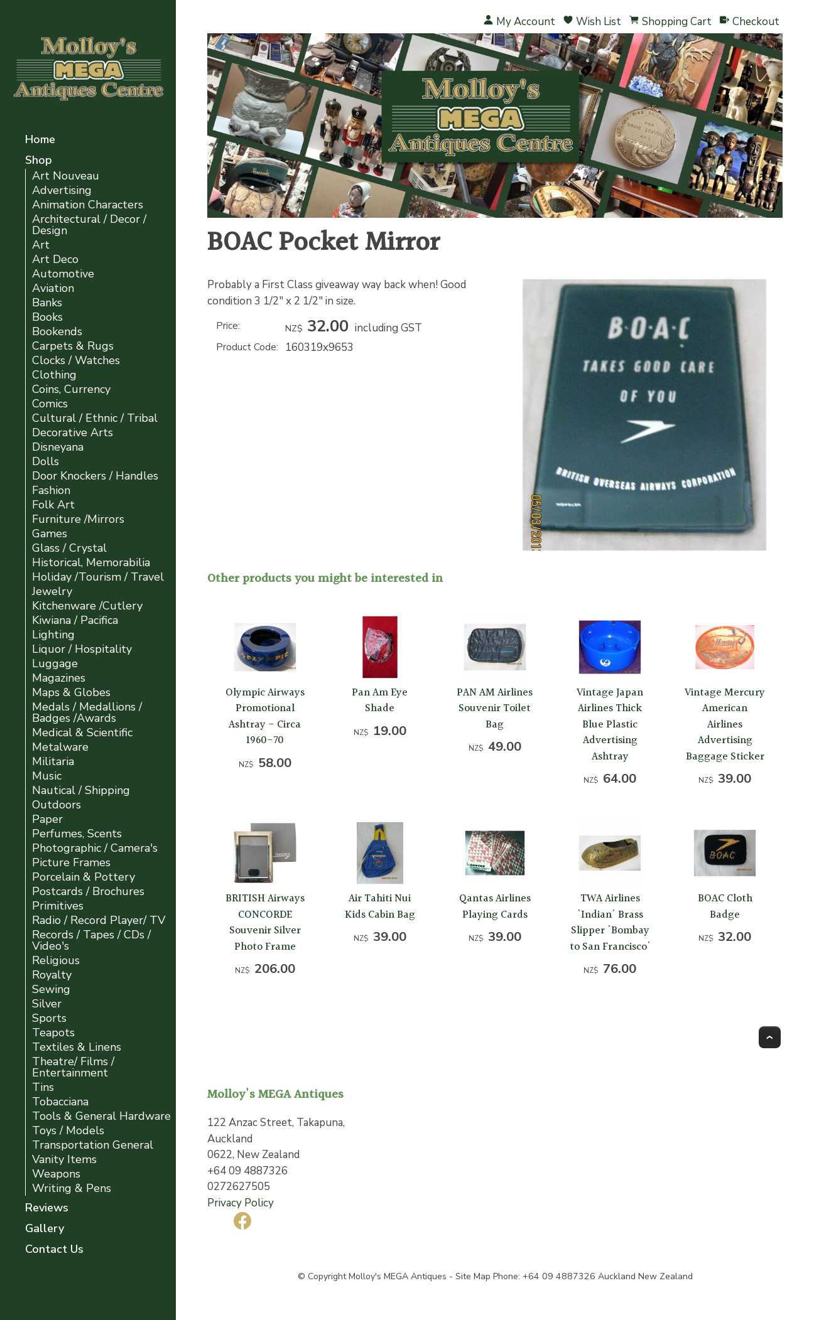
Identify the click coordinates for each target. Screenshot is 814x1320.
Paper (47, 819)
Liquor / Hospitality (82, 649)
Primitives (58, 906)
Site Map (473, 1276)
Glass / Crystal (69, 548)
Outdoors (56, 805)
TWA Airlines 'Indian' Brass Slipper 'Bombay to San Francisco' (610, 922)
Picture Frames (71, 863)
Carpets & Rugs (73, 346)
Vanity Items (64, 1160)
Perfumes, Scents (77, 834)
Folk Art (53, 505)
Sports (49, 1018)
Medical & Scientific (82, 733)
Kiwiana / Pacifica (75, 620)
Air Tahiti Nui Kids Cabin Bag (380, 906)
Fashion (51, 490)
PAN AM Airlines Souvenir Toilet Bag (495, 708)
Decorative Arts (72, 433)
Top (770, 1037)
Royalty (52, 975)
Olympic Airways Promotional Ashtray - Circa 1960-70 (265, 716)
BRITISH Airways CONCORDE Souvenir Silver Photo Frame (265, 922)
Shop (38, 161)
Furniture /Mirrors (78, 519)
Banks (47, 303)
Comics (50, 404)
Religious (56, 961)
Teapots (53, 1033)
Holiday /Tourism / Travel (98, 577)
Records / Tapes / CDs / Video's (91, 940)
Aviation (53, 288)
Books (47, 317)
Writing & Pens (71, 1188)
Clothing (54, 375)
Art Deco (55, 260)
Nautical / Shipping (81, 791)
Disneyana (58, 447)
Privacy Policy (240, 1203)
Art (41, 245)
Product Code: (247, 347)
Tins (43, 1087)
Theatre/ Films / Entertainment (73, 1067)
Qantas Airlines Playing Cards (495, 906)
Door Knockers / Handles (95, 476)
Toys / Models (68, 1131)
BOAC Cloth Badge (725, 906)
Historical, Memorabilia (91, 563)
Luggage (55, 664)
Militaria (53, 762)
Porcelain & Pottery (83, 877)
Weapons (56, 1174)
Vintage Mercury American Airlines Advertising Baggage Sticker (725, 724)
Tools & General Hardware (101, 1116)
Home (40, 140)
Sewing (51, 989)
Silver (47, 1004)
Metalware (60, 747)
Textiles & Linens (76, 1047)
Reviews (46, 1208)
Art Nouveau (65, 176)
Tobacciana (60, 1102)
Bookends (57, 332)
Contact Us (54, 1250)
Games (49, 534)
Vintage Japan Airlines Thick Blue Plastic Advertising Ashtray (610, 724)
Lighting (53, 635)
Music (47, 776)
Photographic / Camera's (95, 848)
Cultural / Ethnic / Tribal (95, 418)
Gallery (44, 1229)
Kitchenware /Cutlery (87, 606)
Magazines (58, 678)
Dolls (45, 462)
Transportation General (92, 1145)
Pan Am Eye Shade (380, 700)
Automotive (63, 274)
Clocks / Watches (76, 361)
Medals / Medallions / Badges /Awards (87, 712)
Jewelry (52, 592)
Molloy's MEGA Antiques (398, 1276)
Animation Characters (87, 205)
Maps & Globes (71, 693)
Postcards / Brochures (88, 892)
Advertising (62, 190)
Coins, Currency (71, 389)
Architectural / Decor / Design (89, 225)
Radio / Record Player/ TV (98, 920)
